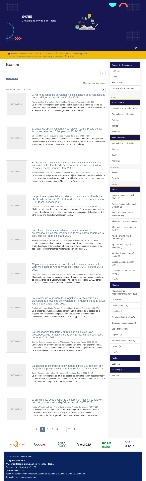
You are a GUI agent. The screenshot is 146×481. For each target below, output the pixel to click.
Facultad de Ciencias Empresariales (75, 54)
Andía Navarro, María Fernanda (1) (121, 237)
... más (115, 279)
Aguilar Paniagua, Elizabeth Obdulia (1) (124, 205)
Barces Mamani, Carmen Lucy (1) (123, 263)
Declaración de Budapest (123, 88)
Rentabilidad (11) (119, 300)
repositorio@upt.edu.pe (25, 477)
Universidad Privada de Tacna (24, 54)
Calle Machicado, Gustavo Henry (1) (123, 272)
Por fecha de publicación (123, 114)
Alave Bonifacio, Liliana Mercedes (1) (122, 214)
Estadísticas (117, 82)
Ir (103, 73)
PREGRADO (48, 54)
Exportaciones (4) (120, 329)
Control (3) (116, 346)
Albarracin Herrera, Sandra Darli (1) (124, 228)
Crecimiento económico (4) (124, 323)
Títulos (115, 126)
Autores (115, 120)
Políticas (116, 71)
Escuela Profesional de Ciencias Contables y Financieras (38, 56)
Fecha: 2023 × (12, 79)
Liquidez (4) (117, 335)
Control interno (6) (120, 305)
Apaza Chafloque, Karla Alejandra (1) (122, 246)
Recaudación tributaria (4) (123, 340)
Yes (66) (115, 375)
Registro (115, 178)
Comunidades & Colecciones (125, 108)
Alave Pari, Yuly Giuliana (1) (124, 221)
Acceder (115, 172)
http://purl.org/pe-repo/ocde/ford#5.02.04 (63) (124, 292)
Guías (114, 77)
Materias (116, 132)
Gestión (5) (117, 311)
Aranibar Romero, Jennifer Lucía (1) (123, 254)
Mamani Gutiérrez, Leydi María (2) (123, 196)
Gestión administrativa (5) (123, 317)
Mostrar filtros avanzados (94, 83)
